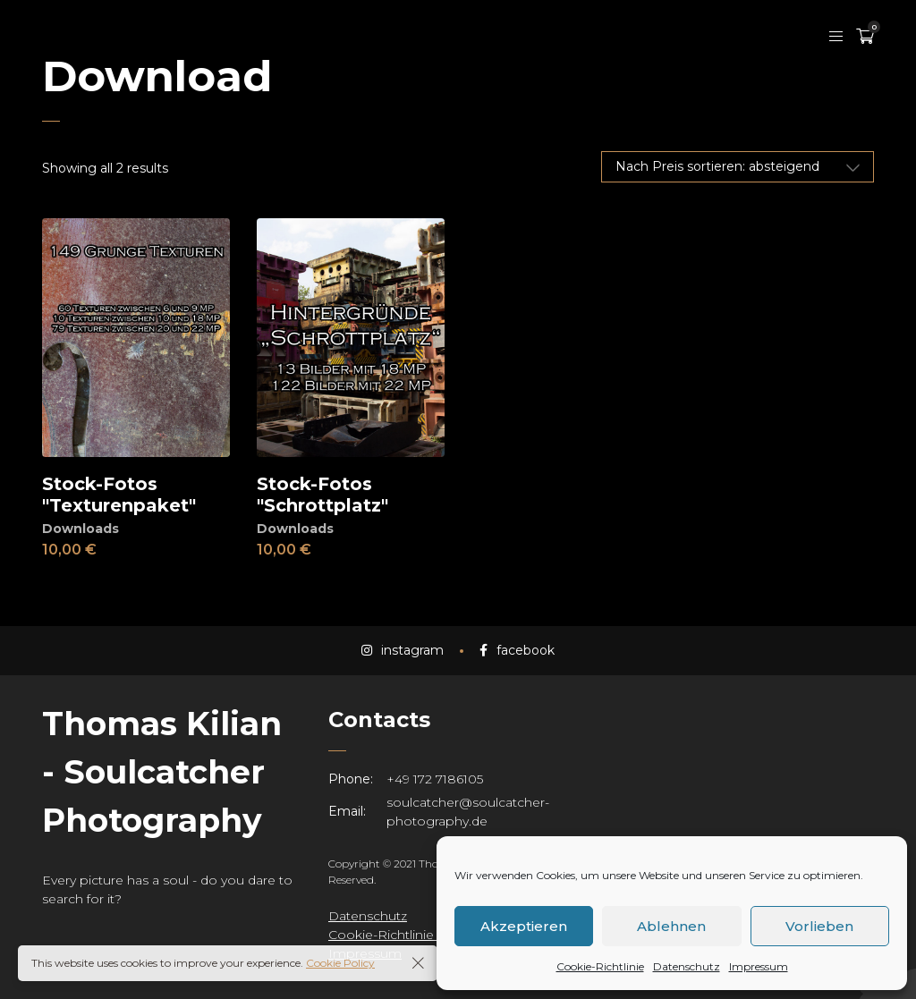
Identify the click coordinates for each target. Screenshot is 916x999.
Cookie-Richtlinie (600, 966)
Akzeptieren (523, 926)
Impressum (758, 966)
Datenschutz (686, 966)
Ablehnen (671, 926)
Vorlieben (819, 926)
